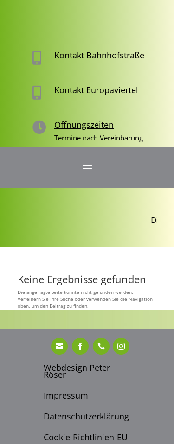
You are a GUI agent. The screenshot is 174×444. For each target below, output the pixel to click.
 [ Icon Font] (101, 346)
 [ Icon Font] (59, 346)
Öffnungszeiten (84, 124)
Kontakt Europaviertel (96, 89)
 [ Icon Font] (121, 346)
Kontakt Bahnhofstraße (99, 55)
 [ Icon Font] (80, 346)
